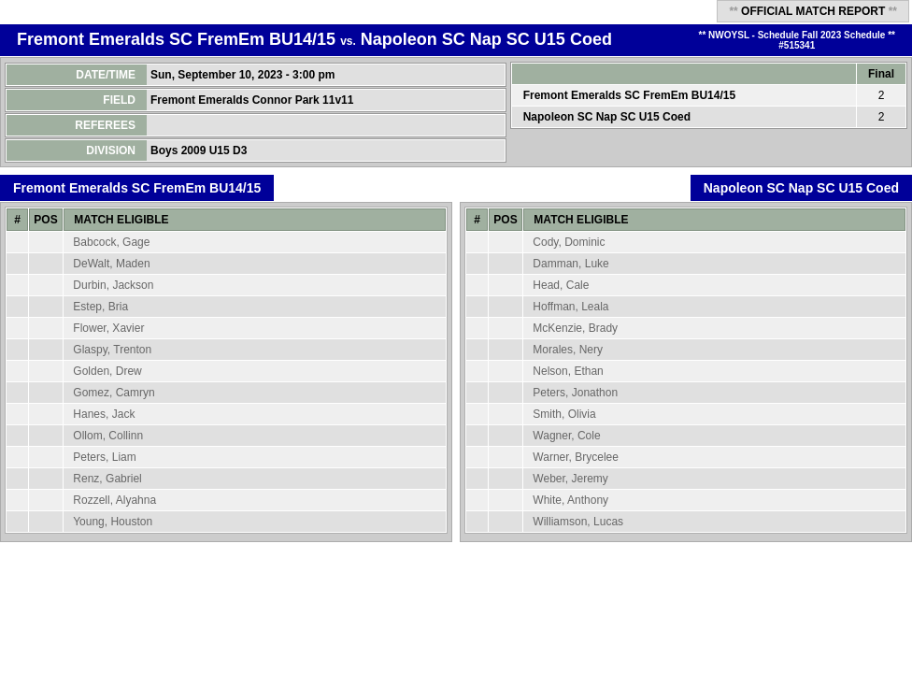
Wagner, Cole (566, 435)
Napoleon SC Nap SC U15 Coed (486, 39)
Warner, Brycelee (576, 457)
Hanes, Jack (104, 414)
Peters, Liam (104, 457)
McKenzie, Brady (575, 328)
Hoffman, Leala (570, 306)
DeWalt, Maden (111, 263)
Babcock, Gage (111, 242)
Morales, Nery (568, 349)
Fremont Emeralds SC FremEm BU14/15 (176, 39)
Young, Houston (112, 521)
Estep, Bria (100, 306)
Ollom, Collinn (108, 435)
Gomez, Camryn (113, 392)
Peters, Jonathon (575, 392)
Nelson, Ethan (568, 371)
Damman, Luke (570, 263)
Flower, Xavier (108, 328)
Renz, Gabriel (107, 478)
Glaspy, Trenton (112, 349)
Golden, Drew (107, 371)
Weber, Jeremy (570, 478)
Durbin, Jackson (113, 285)
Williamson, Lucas (578, 521)
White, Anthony (570, 500)
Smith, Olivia (564, 414)
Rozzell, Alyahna (114, 500)
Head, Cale (561, 285)
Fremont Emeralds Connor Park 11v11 (253, 100)
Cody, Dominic (569, 242)
